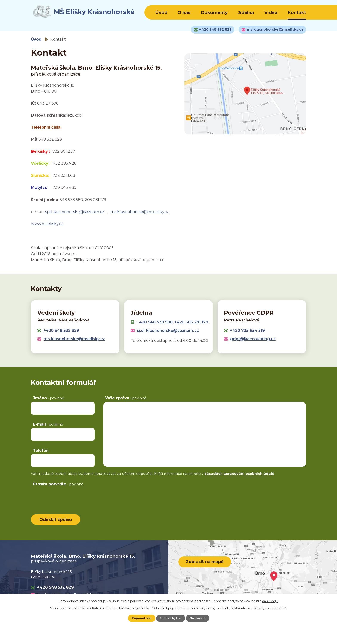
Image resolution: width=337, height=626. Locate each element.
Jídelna (246, 12)
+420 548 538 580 (155, 322)
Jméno (48, 398)
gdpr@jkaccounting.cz (253, 339)
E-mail (48, 424)
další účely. (270, 601)
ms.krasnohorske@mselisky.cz (139, 211)
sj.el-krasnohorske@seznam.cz (74, 211)
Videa (270, 12)
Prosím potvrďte (58, 484)
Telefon (41, 450)
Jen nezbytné (170, 618)
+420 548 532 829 (61, 330)
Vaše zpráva (125, 398)
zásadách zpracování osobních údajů (239, 473)
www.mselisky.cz (47, 223)
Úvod (161, 12)
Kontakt (297, 12)
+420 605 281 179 (191, 322)
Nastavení (198, 618)
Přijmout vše (140, 618)
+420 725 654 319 (247, 330)
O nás (184, 12)
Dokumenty (214, 12)
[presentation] (63, 496)
